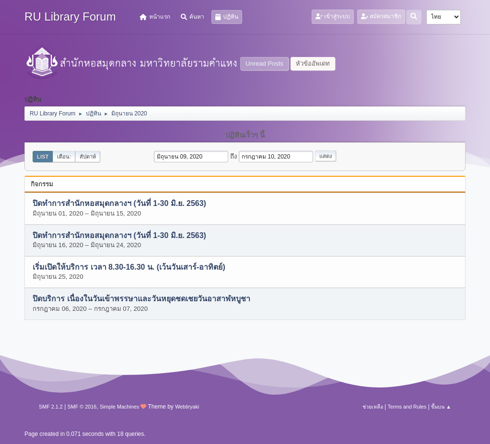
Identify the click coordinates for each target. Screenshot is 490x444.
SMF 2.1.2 (51, 407)
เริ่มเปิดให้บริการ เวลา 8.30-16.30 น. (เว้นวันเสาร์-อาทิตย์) (129, 267)
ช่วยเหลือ (372, 407)
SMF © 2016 (82, 407)
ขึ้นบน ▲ (441, 407)
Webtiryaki (187, 407)
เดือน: (64, 156)
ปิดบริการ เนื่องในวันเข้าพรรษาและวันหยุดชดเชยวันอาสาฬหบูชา (141, 299)
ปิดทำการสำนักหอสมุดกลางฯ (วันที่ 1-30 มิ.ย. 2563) (119, 204)
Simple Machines (119, 407)
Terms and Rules (407, 407)
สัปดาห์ (88, 156)
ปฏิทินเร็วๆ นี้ (245, 135)
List (42, 156)
